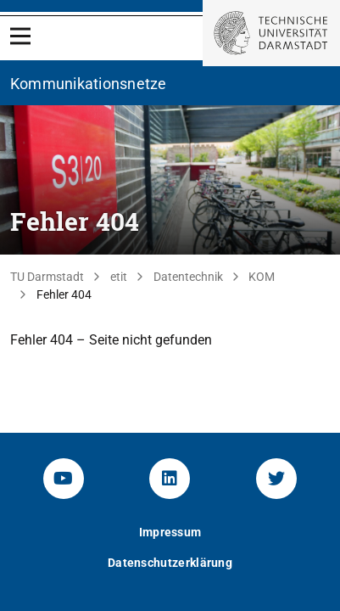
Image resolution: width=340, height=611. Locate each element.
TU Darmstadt (47, 276)
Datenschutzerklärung (170, 562)
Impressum (170, 532)
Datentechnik (188, 276)
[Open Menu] (20, 36)
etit (118, 276)
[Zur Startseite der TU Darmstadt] (271, 33)
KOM (261, 276)
